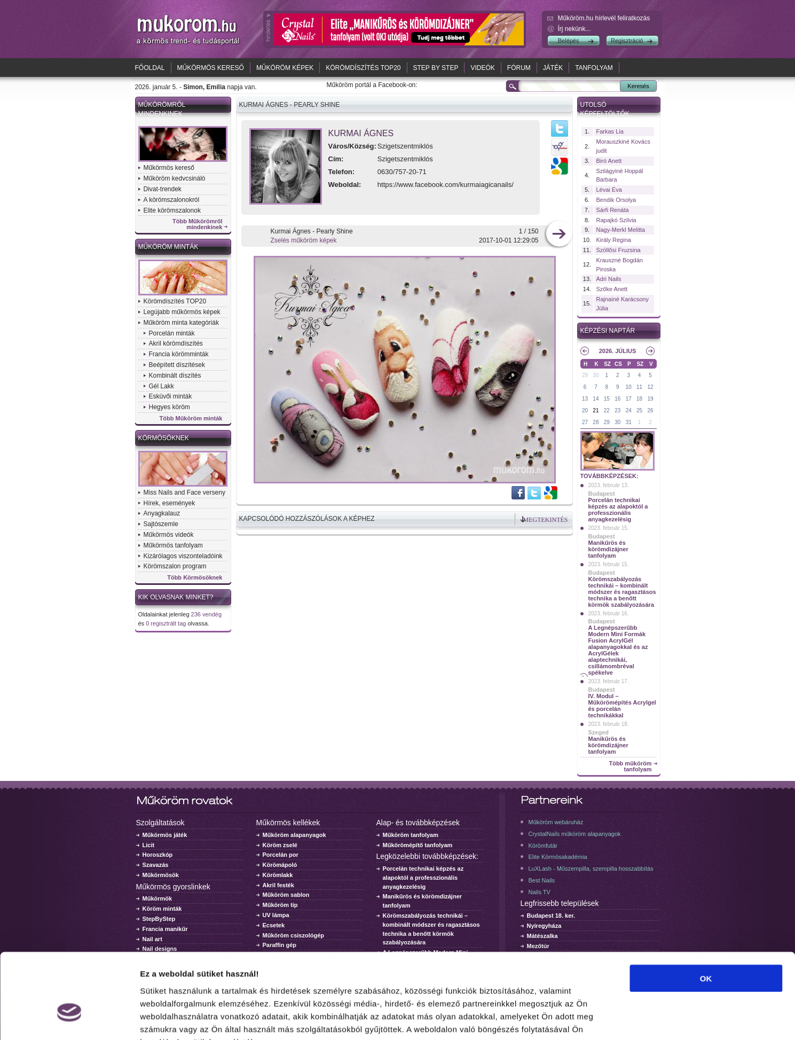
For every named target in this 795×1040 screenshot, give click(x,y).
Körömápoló (280, 865)
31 (629, 422)
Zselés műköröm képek (304, 240)
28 (596, 422)
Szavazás (156, 865)
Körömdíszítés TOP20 (363, 68)
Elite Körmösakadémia (558, 857)
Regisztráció (627, 40)
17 (629, 399)
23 (617, 410)
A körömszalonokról (172, 200)
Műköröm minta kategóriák (181, 322)
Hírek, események (169, 503)
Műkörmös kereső (210, 68)
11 (639, 387)
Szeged (598, 732)
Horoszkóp (158, 854)
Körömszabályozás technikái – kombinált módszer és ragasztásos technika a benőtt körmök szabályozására (622, 592)
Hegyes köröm (169, 407)
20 (585, 410)
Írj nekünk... (574, 29)
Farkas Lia (610, 131)
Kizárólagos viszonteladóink (183, 556)
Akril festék (278, 885)
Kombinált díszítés (175, 375)
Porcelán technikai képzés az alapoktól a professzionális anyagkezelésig (618, 509)
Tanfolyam (594, 68)
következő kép (558, 234)
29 (585, 375)
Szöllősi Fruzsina (618, 250)
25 (639, 410)
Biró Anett (609, 161)
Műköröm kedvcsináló (175, 178)
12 (650, 387)
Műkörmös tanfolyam (173, 545)
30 (596, 375)
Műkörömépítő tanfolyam (418, 845)
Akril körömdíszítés (176, 343)
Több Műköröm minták (191, 418)
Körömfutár (543, 845)
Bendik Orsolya (616, 200)
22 (607, 410)
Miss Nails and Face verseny (184, 492)
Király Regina (613, 240)
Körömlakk (278, 875)
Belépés (568, 40)
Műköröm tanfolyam (411, 835)
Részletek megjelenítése (607, 1018)
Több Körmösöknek (194, 578)
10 (629, 387)
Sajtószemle (161, 524)
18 (639, 399)
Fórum (519, 68)
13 (585, 399)
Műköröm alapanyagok (294, 835)
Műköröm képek (284, 68)
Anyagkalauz (162, 513)
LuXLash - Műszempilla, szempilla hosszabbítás (591, 868)
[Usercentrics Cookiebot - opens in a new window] (69, 1019)
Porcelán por (280, 854)
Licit (149, 845)
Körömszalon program (175, 566)
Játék (553, 68)
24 (629, 410)
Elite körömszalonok (172, 210)
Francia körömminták (179, 354)
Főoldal (150, 68)
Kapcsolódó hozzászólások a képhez (307, 518)
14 (596, 399)
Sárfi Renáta (612, 210)
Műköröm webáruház (556, 822)
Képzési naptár (607, 330)
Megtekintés (545, 519)
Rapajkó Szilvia (616, 220)
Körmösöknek (163, 438)
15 (607, 399)
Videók (482, 68)
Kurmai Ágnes (361, 133)
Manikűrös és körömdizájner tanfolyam (608, 549)
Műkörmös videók (169, 534)
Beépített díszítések (177, 365)
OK (706, 912)
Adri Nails (608, 279)
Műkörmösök (161, 875)
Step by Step (436, 68)
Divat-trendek (163, 189)
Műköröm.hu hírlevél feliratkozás (604, 18)
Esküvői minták (170, 396)
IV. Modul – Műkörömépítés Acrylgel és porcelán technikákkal (622, 705)
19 (650, 399)
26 (650, 410)
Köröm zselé (280, 845)
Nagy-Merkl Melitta (621, 229)
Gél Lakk (161, 386)
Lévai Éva (609, 189)
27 (585, 422)
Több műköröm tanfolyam (630, 766)
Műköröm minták (168, 247)
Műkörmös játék (165, 835)
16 (617, 399)
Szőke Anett (612, 289)
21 (596, 410)
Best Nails (542, 880)
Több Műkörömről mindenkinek (197, 224)
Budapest (601, 493)
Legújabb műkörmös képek (182, 312)
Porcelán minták (172, 333)
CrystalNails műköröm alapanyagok (575, 834)
